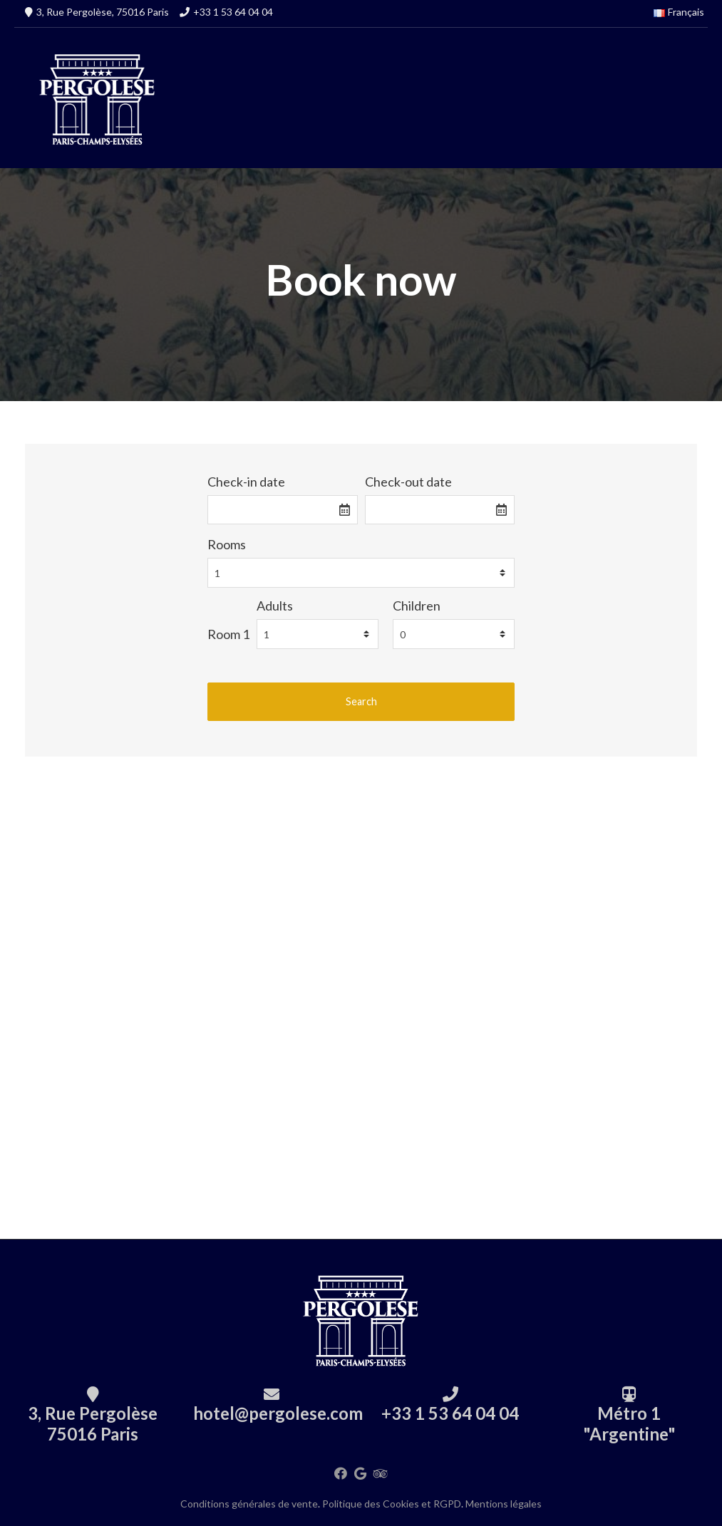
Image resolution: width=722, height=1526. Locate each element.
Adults (275, 605)
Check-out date (408, 481)
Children (416, 605)
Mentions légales (503, 1504)
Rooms (226, 544)
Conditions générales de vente (249, 1504)
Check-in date (246, 481)
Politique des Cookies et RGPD (391, 1504)
